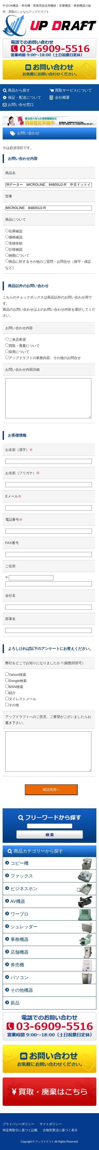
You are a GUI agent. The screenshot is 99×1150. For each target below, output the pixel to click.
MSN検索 (14, 687)
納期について (17, 255)
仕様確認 (13, 249)
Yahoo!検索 (15, 675)
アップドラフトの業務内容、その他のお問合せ (43, 358)
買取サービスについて (73, 90)
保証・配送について (24, 97)
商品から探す (19, 90)
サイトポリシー (51, 1124)
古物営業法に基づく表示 (60, 1130)
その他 (12, 705)
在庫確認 (13, 231)
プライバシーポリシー (18, 1124)
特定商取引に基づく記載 (20, 1130)
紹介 (10, 693)
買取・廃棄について (22, 346)
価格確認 (13, 237)
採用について (17, 352)
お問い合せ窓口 (21, 104)
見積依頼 (13, 243)
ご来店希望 (15, 340)
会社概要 (62, 97)
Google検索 (16, 681)
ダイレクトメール (20, 699)
